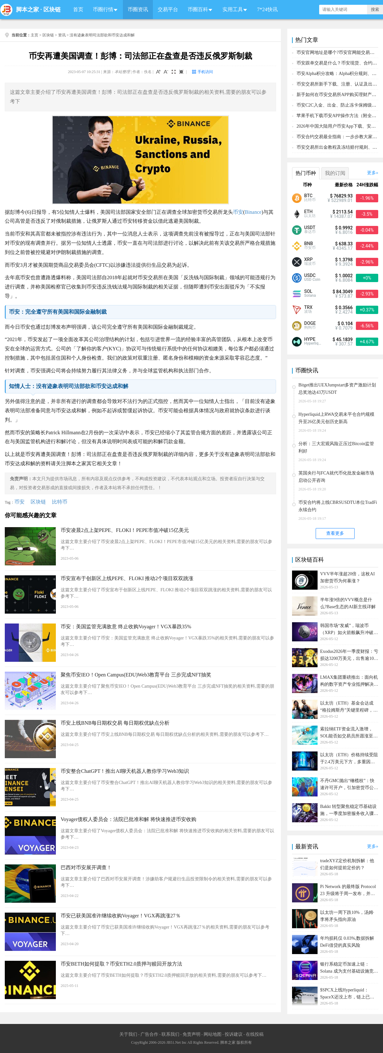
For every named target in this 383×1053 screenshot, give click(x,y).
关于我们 (128, 1034)
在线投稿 (255, 1034)
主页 (34, 35)
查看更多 (335, 533)
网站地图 (213, 1034)
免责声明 (191, 1034)
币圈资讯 (138, 9)
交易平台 (168, 9)
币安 (238, 212)
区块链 (52, 9)
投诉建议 (234, 1034)
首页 (78, 9)
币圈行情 (103, 9)
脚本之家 (27, 9)
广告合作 (149, 1034)
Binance (253, 212)
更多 (371, 172)
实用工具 (232, 9)
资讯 (62, 35)
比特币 (59, 501)
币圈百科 (198, 9)
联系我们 (170, 1034)
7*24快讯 (267, 9)
